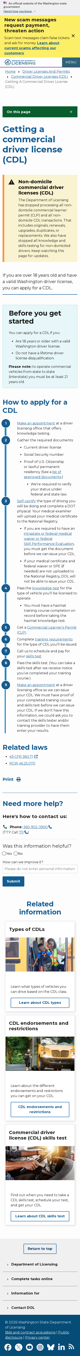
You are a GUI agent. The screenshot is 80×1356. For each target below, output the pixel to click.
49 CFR (23, 757)
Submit (13, 881)
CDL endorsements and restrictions (40, 1109)
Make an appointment (36, 423)
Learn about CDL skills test (40, 1216)
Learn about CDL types (40, 1003)
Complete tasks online (29, 1278)
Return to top (40, 1249)
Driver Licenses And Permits (46, 72)
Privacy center (37, 1337)
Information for (22, 1292)
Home (10, 72)
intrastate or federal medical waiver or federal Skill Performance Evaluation (49, 539)
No (20, 854)
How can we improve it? (23, 862)
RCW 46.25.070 (22, 763)
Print (12, 779)
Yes (9, 854)
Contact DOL (20, 1307)
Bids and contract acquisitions (30, 1332)
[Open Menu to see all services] (71, 62)
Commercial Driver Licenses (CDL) (39, 77)
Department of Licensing (32, 1263)
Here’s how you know (17, 11)
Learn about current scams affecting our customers (31, 48)
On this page (19, 112)
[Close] (73, 37)
